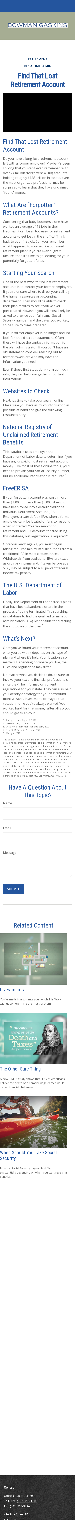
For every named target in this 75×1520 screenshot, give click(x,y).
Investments (12, 989)
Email (7, 828)
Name (7, 803)
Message (10, 852)
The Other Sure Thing (20, 1069)
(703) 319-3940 (23, 1496)
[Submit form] (13, 889)
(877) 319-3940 (27, 1501)
